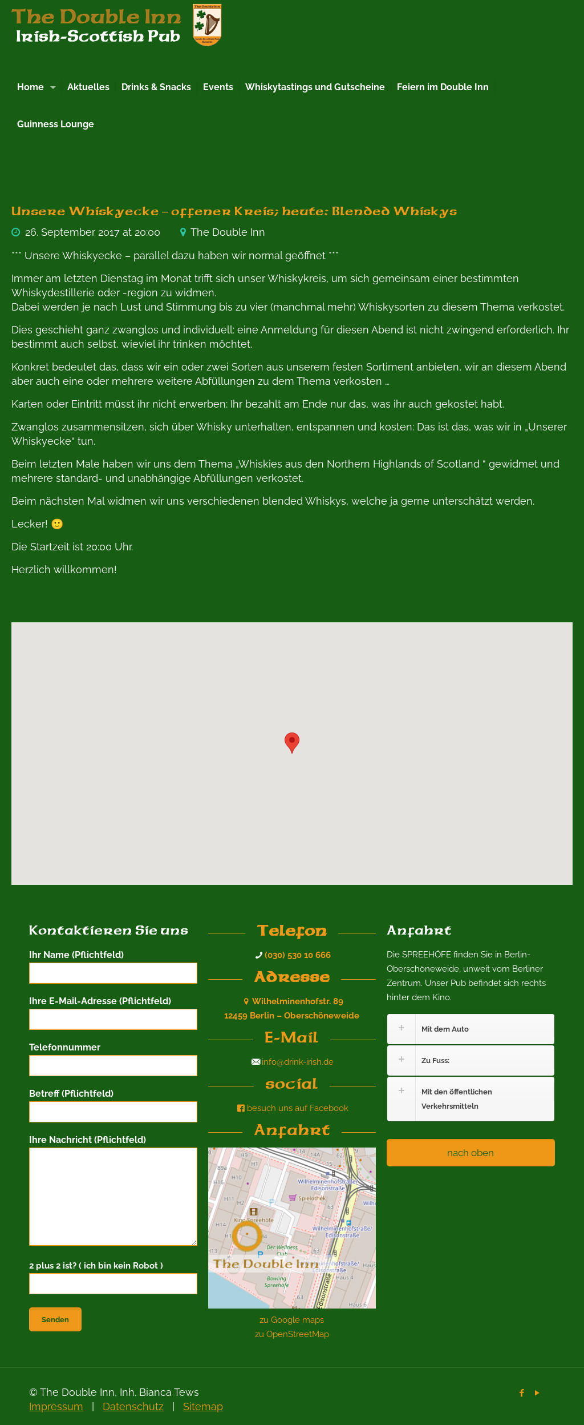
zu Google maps (291, 1320)
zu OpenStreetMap (292, 1334)
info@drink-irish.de (298, 1062)
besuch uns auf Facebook (291, 1108)
